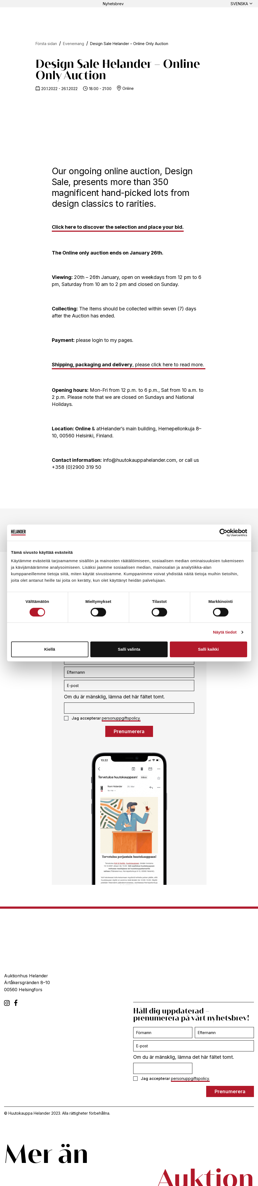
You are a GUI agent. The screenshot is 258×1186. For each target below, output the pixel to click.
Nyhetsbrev (113, 3)
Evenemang (73, 43)
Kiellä (49, 649)
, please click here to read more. (128, 364)
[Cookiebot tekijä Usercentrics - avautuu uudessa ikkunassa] (223, 533)
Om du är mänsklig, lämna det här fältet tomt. (114, 696)
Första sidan (46, 43)
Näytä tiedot (225, 632)
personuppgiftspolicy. (121, 718)
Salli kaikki (208, 649)
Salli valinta (129, 649)
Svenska (239, 3)
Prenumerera (129, 731)
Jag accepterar (102, 718)
